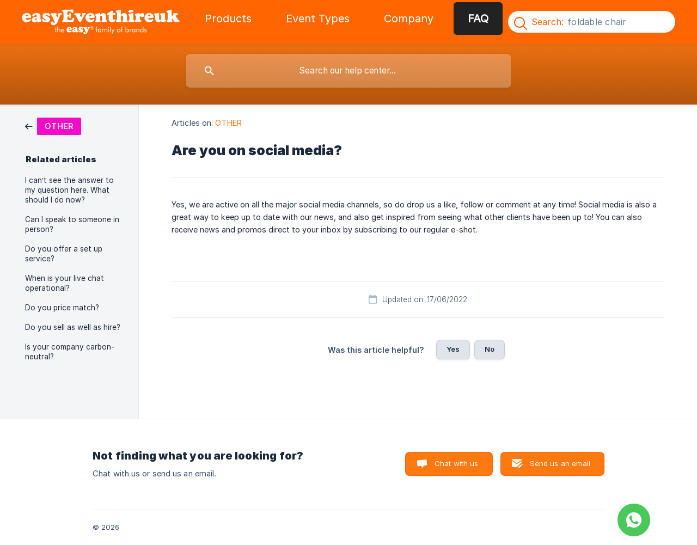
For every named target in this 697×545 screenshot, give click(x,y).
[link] (53, 125)
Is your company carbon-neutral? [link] (69, 351)
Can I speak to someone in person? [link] (72, 224)
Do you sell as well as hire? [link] (72, 327)
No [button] (489, 349)
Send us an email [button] (560, 463)
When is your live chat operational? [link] (64, 283)
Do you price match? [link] (62, 307)
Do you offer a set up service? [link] (63, 253)
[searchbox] (348, 71)
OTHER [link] (228, 122)
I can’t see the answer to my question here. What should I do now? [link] (69, 190)
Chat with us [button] (457, 463)
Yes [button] (453, 349)
